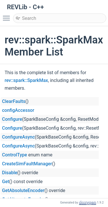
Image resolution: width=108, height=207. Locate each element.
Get (5, 181)
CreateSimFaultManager (27, 163)
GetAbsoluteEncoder (23, 190)
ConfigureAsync (18, 137)
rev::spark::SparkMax (26, 80)
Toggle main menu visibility (8, 15)
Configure (12, 119)
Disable (9, 172)
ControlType (14, 155)
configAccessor (18, 110)
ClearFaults (13, 101)
